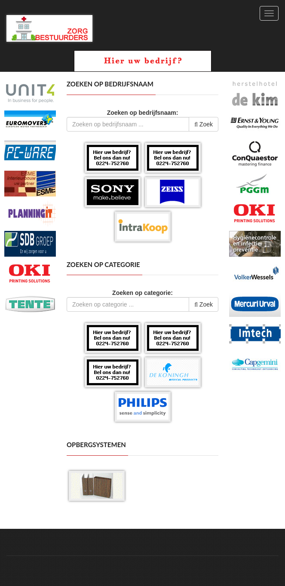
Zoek (203, 124)
